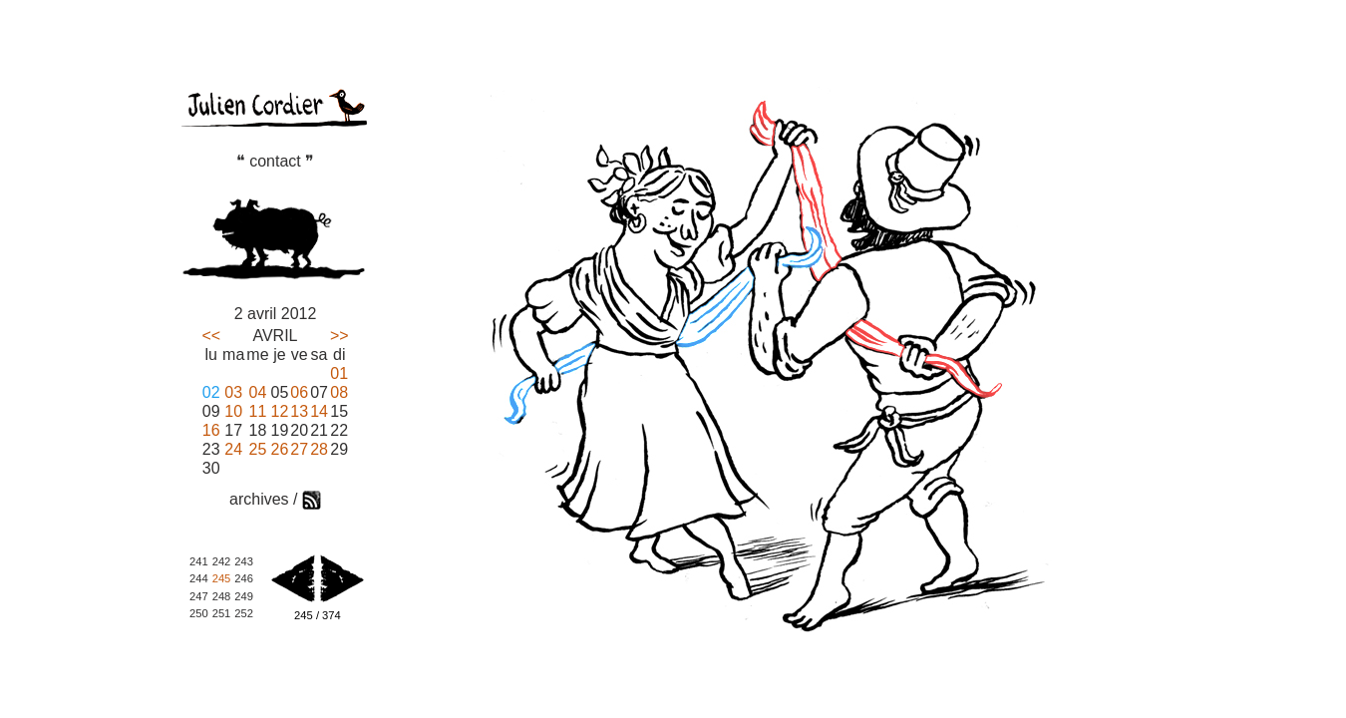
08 (339, 392)
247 (198, 596)
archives (259, 499)
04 (258, 392)
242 (221, 561)
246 (243, 578)
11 (258, 411)
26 (280, 449)
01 (339, 373)
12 (280, 411)
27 (299, 449)
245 (221, 578)
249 (243, 596)
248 (221, 596)
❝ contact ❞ (275, 161)
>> (339, 335)
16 (211, 430)
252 (243, 613)
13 (299, 411)
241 (198, 561)
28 (319, 449)
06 (299, 392)
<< (210, 335)
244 (198, 578)
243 (243, 561)
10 (233, 411)
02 (211, 392)
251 (221, 613)
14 (319, 411)
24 (233, 449)
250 (198, 613)
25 (258, 449)
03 (233, 392)
